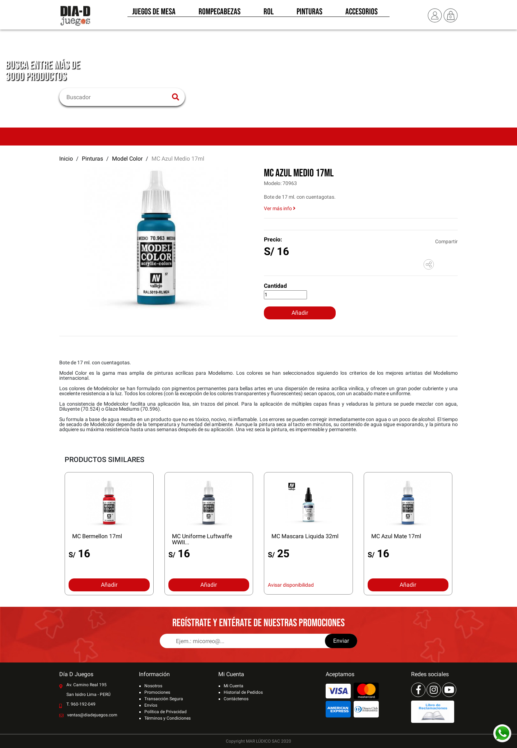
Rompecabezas (220, 13)
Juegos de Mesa (154, 13)
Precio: (273, 239)
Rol (269, 13)
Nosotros (153, 685)
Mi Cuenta (233, 685)
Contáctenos (236, 698)
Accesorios (361, 13)
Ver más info (279, 208)
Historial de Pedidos (243, 692)
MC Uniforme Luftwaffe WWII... (202, 539)
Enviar (341, 640)
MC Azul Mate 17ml (396, 536)
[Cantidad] (285, 294)
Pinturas (309, 13)
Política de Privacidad (165, 711)
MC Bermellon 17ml (97, 536)
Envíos (150, 705)
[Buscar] (117, 97)
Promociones (157, 692)
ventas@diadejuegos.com (92, 714)
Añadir (300, 312)
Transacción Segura (163, 698)
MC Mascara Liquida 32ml (305, 536)
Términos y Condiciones (167, 718)
